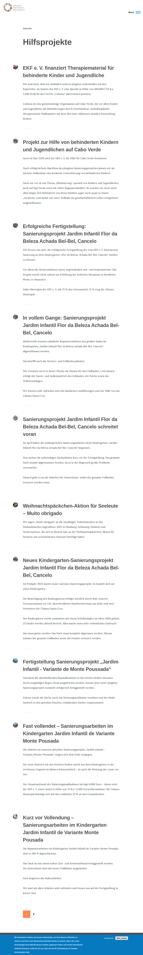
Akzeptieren (108, 938)
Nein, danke (122, 938)
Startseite (27, 28)
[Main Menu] (133, 12)
